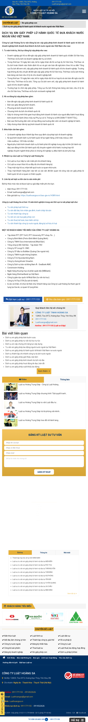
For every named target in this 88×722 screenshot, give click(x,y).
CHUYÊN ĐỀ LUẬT (10, 23)
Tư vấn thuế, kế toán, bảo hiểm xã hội (22, 220)
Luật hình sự (36, 636)
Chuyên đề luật (44, 629)
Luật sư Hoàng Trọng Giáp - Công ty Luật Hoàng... (39, 384)
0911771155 (56, 2)
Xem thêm (44, 371)
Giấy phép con (33, 519)
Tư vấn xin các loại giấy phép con (21, 217)
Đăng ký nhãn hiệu (39, 644)
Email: (7, 697)
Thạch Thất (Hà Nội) (42, 683)
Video (23, 379)
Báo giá (36, 658)
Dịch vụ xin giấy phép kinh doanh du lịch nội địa (24, 360)
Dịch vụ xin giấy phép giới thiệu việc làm (21, 357)
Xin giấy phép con (29, 23)
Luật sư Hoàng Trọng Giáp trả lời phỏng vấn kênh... (40, 411)
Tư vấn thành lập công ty (17, 214)
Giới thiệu (11, 658)
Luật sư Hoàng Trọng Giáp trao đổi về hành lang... (39, 420)
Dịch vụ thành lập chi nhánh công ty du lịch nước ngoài (28, 354)
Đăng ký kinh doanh (34, 510)
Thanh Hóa (27, 683)
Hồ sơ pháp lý (64, 640)
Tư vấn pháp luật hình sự (17, 207)
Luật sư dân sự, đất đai (35, 502)
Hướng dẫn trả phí (10, 663)
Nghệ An (17, 683)
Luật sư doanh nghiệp (35, 506)
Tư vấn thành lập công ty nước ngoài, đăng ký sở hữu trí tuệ (32, 223)
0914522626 (30, 692)
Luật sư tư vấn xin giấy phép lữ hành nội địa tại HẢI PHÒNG (58, 573)
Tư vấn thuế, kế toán (34, 523)
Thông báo (65, 379)
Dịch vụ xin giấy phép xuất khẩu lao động (22, 367)
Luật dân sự (64, 636)
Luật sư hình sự (33, 498)
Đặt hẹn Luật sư (25, 663)
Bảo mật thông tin (24, 658)
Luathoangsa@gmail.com (61, 4)
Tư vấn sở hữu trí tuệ (34, 527)
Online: (70, 713)
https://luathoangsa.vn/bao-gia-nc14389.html (40, 195)
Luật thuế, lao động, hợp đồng (71, 648)
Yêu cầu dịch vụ (65, 658)
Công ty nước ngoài (11, 644)
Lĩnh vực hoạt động (49, 658)
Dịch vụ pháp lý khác (67, 652)
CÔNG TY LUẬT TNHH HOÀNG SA (51, 312)
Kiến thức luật (9, 636)
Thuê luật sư (36, 648)
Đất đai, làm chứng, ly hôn (14, 640)
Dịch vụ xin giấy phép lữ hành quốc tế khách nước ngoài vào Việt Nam (33, 26)
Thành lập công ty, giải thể (42, 640)
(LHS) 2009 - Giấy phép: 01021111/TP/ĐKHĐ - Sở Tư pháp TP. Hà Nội (26, 713)
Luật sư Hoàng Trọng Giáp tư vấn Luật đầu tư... (38, 402)
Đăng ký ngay (44, 472)
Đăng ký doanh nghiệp (12, 652)
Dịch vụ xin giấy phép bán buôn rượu (20, 337)
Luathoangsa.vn (16, 701)
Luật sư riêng (33, 514)
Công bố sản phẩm (11, 648)
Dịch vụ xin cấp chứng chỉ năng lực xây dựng (23, 344)
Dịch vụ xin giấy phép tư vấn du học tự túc (22, 341)
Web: (7, 701)
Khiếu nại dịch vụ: (12, 706)
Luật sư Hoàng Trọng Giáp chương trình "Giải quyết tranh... (43, 393)
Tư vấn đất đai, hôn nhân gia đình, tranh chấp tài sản (29, 210)
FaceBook (81, 713)
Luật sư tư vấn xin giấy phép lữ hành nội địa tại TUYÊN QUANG (58, 574)
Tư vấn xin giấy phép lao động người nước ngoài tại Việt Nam (30, 347)
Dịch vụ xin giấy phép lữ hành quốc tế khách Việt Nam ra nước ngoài (33, 350)
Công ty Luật (64, 644)
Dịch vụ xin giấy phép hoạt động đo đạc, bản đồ (25, 363)
